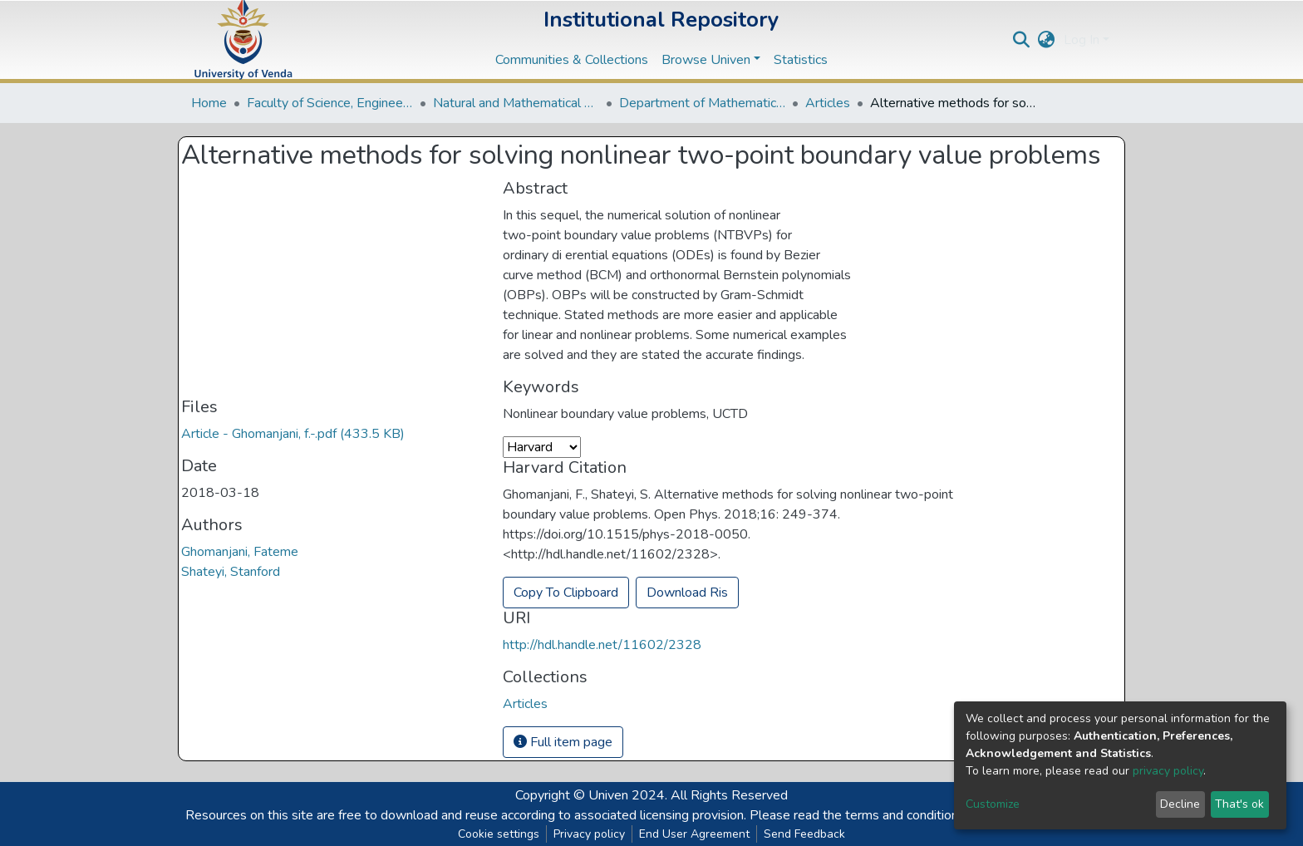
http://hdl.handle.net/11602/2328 (602, 645)
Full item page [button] (563, 742)
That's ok (1239, 804)
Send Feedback (804, 834)
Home (209, 103)
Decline (1180, 804)
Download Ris (687, 592)
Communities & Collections (571, 60)
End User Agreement (694, 834)
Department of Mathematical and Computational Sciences (702, 103)
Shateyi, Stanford (230, 572)
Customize (993, 804)
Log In (1081, 40)
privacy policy (1168, 771)
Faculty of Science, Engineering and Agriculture (330, 103)
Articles (827, 103)
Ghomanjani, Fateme (239, 552)
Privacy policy (589, 834)
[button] (1046, 40)
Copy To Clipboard (566, 592)
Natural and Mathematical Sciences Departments (516, 103)
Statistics (801, 60)
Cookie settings (498, 834)
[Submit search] (1021, 40)
